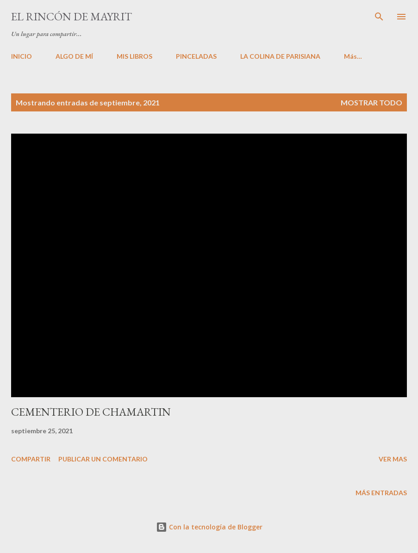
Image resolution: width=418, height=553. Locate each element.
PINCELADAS (196, 56)
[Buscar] (379, 16)
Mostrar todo (371, 102)
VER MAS (393, 459)
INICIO (21, 56)
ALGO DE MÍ (74, 56)
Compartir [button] (30, 459)
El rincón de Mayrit (71, 16)
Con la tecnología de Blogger (209, 526)
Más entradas (381, 493)
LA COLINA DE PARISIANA (280, 56)
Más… (353, 56)
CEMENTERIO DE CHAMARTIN (91, 412)
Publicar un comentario (103, 459)
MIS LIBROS (134, 56)
